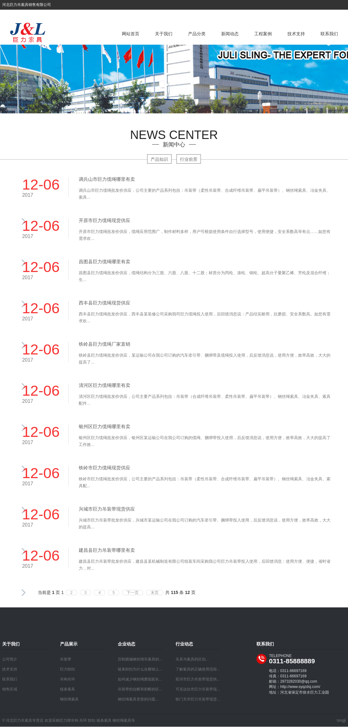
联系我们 (329, 33)
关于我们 (163, 33)
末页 (155, 592)
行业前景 (188, 159)
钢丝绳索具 (69, 699)
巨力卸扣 (67, 669)
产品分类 (197, 33)
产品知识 (159, 159)
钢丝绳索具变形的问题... (138, 699)
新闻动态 (230, 33)
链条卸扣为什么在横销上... (140, 669)
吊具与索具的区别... (192, 659)
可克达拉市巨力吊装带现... (198, 689)
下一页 (133, 592)
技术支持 (296, 33)
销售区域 (9, 689)
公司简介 (9, 659)
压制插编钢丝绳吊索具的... (140, 659)
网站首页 (130, 33)
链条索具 (67, 689)
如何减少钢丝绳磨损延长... (140, 679)
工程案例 (263, 33)
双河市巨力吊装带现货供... (198, 679)
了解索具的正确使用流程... (198, 669)
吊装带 (65, 659)
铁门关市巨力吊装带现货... (198, 699)
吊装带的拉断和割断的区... (140, 689)
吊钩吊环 (67, 679)
